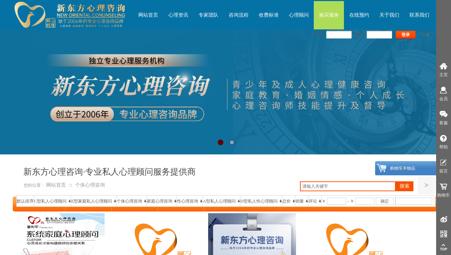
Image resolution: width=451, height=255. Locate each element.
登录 (405, 34)
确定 (384, 201)
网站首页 (56, 185)
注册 (425, 34)
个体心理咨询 (90, 185)
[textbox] (348, 186)
